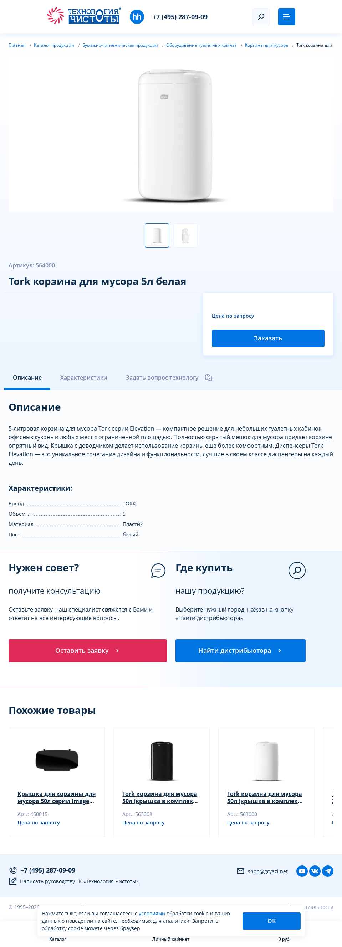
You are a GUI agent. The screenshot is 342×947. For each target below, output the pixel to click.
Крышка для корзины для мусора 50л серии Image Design (56, 797)
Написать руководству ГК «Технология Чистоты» (74, 881)
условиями (153, 913)
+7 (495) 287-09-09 (180, 16)
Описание (27, 377)
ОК (271, 921)
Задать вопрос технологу (169, 377)
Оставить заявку (87, 650)
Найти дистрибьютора (240, 650)
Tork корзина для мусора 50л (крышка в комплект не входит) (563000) (264, 797)
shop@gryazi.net (262, 871)
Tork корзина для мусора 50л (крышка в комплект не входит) (159, 797)
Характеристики (83, 377)
